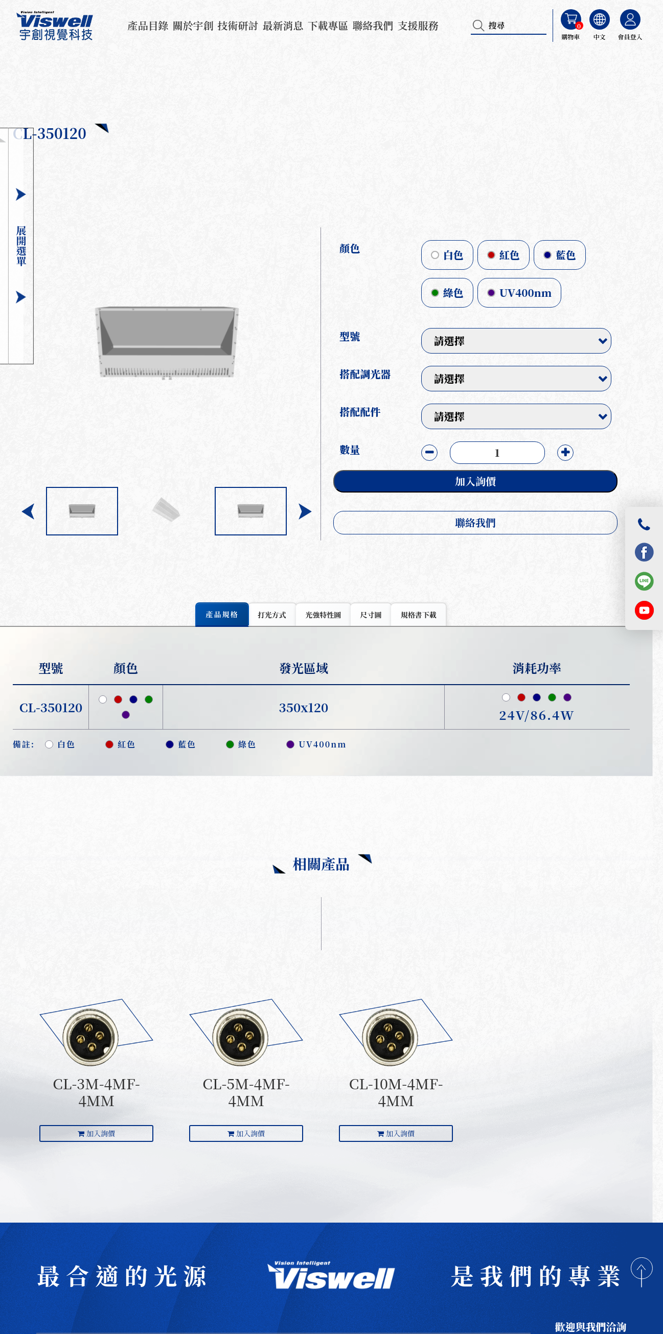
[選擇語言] (599, 19)
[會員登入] (630, 19)
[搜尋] (480, 25)
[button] (316, 511)
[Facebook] (644, 552)
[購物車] (571, 19)
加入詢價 (485, 481)
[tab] (222, 615)
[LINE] (644, 581)
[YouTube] (644, 610)
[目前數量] (507, 452)
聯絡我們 (485, 522)
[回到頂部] (641, 1274)
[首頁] (331, 1278)
